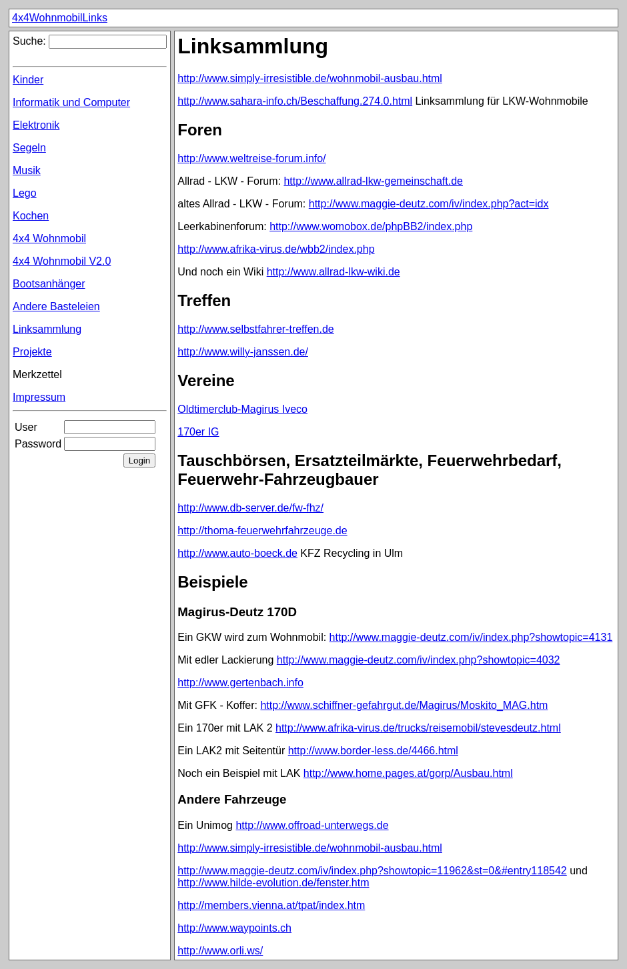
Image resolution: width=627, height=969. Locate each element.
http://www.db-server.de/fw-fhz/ (250, 508)
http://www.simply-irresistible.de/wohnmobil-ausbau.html (309, 78)
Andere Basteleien (56, 306)
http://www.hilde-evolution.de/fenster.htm (273, 882)
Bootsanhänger (49, 283)
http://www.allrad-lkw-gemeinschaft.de (373, 181)
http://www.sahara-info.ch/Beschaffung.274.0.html (294, 101)
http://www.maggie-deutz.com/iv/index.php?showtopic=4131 (471, 637)
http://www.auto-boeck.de (237, 553)
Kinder (28, 79)
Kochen (31, 215)
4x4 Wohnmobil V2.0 (62, 261)
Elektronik (36, 125)
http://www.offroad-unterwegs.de (311, 825)
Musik (27, 170)
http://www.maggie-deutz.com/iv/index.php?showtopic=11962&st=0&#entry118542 (371, 870)
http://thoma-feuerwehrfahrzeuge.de (262, 530)
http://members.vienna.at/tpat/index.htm (271, 905)
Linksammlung (47, 329)
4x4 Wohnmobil (49, 238)
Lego (25, 193)
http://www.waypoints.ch (234, 928)
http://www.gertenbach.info (240, 682)
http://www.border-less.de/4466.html (373, 750)
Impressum (39, 397)
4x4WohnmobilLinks (59, 17)
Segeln (29, 147)
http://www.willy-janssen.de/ (242, 351)
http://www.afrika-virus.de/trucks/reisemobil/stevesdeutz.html (418, 728)
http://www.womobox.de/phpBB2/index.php (370, 226)
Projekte (32, 351)
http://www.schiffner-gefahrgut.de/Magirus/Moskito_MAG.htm (404, 705)
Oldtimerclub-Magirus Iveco (242, 409)
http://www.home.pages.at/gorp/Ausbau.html (408, 773)
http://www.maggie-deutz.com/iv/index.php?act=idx (429, 203)
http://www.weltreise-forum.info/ (251, 158)
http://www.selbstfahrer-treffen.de (255, 329)
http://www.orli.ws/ (220, 950)
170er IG (198, 431)
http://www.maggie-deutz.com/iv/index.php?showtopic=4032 (418, 660)
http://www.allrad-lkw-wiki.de (333, 271)
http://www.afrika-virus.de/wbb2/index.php (275, 249)
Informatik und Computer (71, 102)
